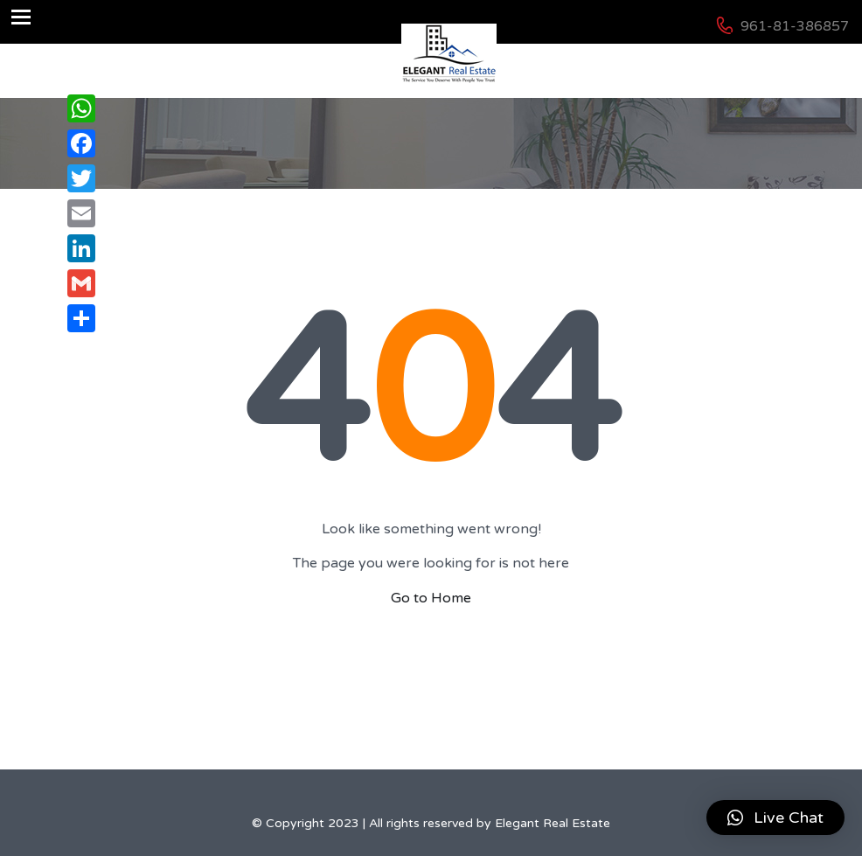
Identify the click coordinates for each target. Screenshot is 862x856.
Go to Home (431, 598)
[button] (775, 817)
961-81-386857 (794, 26)
